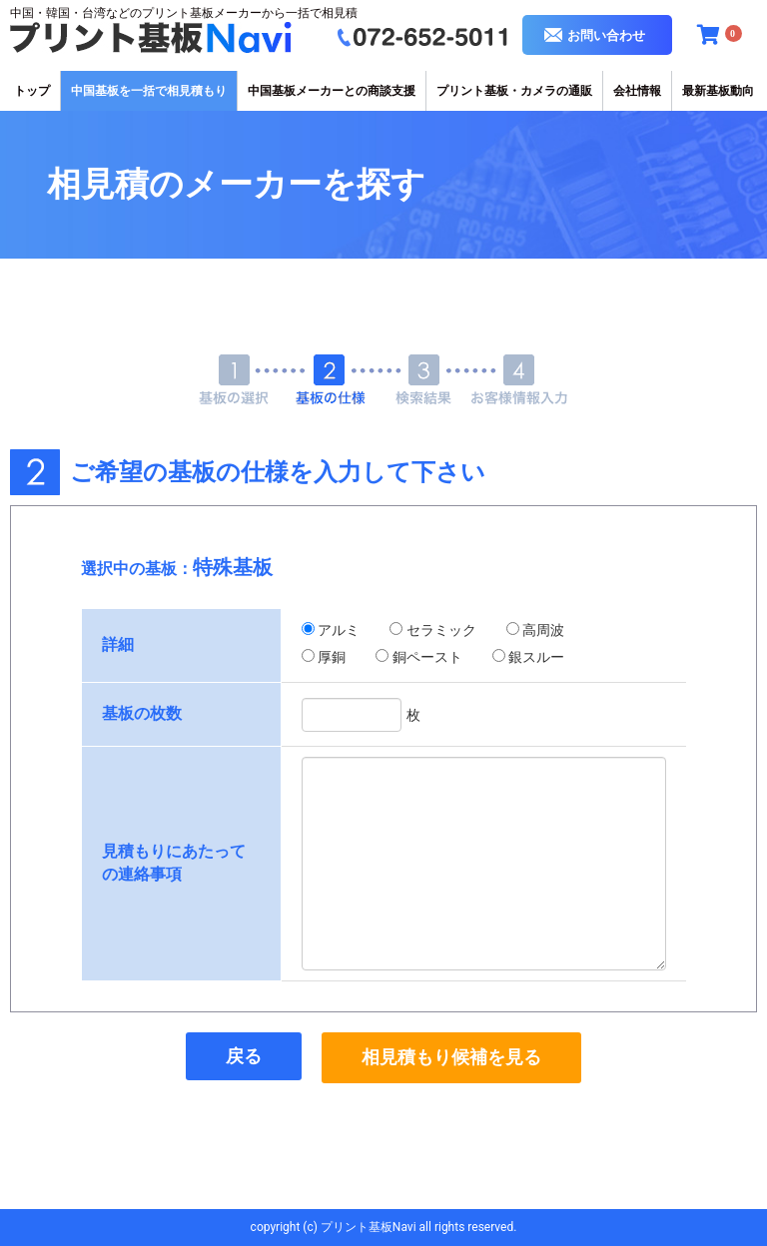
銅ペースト (427, 657)
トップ (32, 91)
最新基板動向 (718, 91)
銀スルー (536, 657)
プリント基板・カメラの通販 (514, 91)
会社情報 (637, 91)
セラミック (441, 630)
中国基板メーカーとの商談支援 (331, 91)
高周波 (543, 630)
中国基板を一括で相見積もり (149, 91)
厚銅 (332, 657)
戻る (244, 1055)
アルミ (339, 630)
